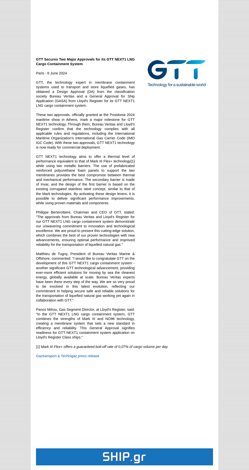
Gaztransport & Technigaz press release (67, 356)
